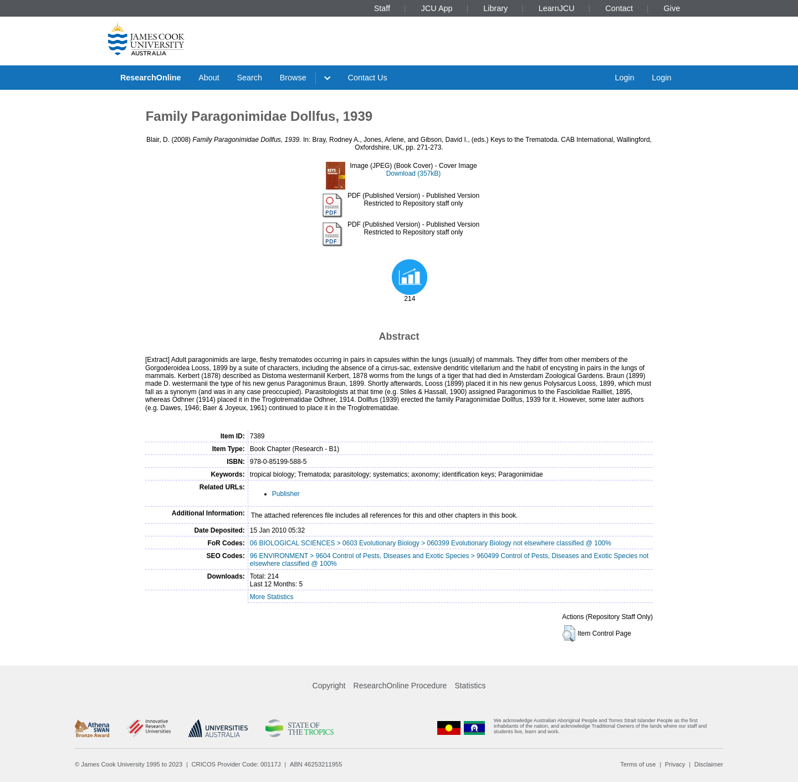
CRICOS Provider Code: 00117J (236, 764)
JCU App (437, 8)
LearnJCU (557, 8)
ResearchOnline (150, 77)
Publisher (286, 494)
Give (672, 8)
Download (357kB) (413, 173)
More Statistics (272, 597)
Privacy (675, 764)
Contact (619, 8)
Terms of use (638, 764)
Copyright (329, 685)
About (208, 77)
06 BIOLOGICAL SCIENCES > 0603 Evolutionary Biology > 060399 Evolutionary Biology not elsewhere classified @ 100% (430, 543)
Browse (293, 77)
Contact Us (367, 77)
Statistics (469, 685)
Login (624, 77)
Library (495, 8)
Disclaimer (708, 764)
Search (249, 77)
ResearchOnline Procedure (400, 685)
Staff (382, 8)
